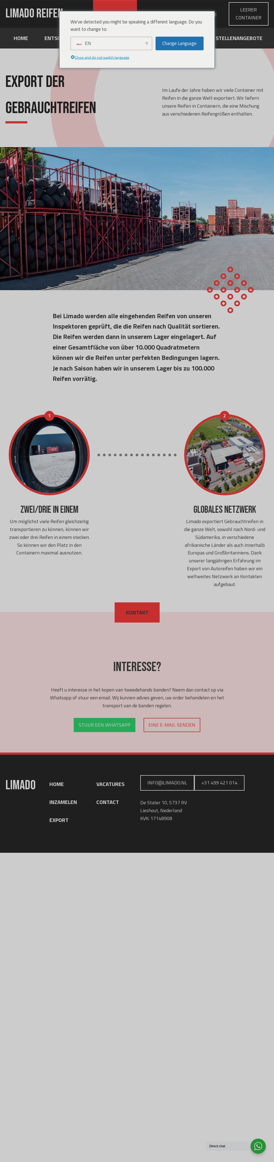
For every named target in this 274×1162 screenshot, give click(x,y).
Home (21, 38)
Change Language (179, 43)
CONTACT (107, 802)
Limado (34, 14)
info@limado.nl (167, 782)
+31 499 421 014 (219, 782)
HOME (56, 784)
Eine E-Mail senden (171, 725)
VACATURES (110, 784)
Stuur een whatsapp (104, 725)
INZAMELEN (63, 802)
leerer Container (248, 13)
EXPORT (58, 820)
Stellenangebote (239, 38)
